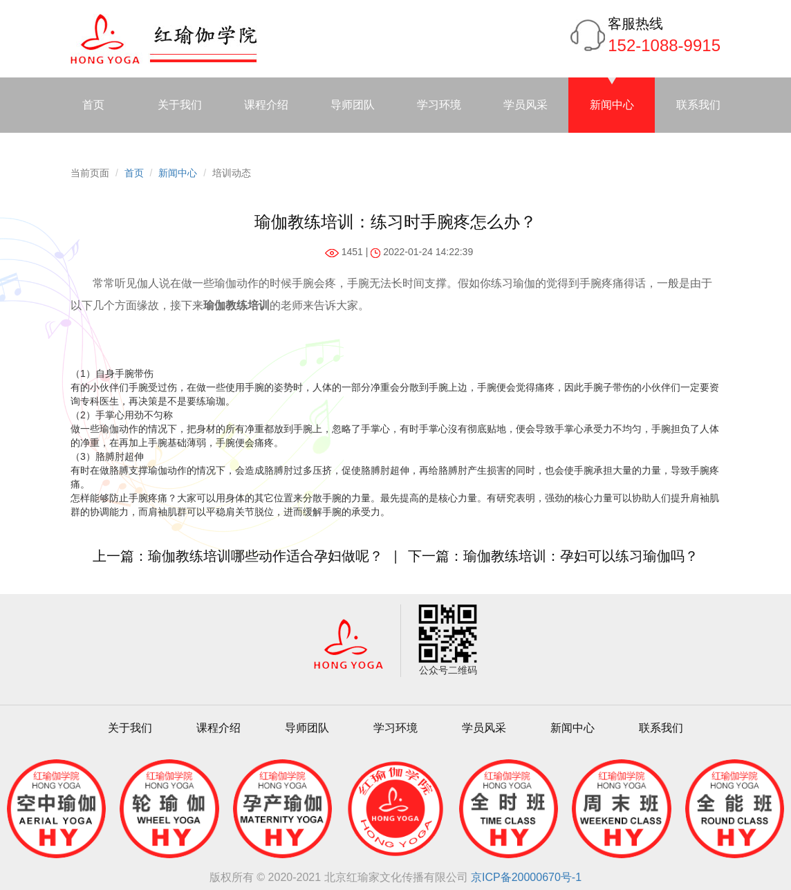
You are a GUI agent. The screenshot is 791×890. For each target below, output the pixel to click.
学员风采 (525, 105)
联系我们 (698, 105)
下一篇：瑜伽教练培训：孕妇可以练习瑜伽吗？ (553, 556)
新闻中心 (612, 105)
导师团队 (353, 105)
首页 (93, 105)
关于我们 (180, 105)
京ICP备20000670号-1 (526, 877)
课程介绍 (266, 105)
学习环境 (439, 105)
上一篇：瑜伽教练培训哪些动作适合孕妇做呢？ (238, 556)
